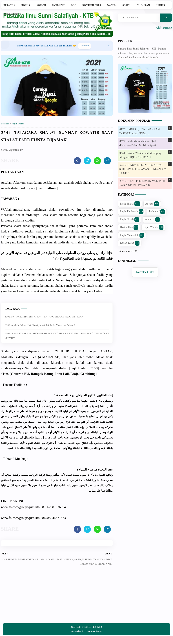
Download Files (145, 272)
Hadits (160, 5)
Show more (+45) (128, 251)
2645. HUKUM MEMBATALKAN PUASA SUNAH (27, 559)
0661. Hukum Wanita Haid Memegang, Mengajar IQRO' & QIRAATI (140, 155)
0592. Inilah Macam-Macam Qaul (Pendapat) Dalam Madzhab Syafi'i (137, 143)
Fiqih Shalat (130, 203)
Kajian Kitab (130, 242)
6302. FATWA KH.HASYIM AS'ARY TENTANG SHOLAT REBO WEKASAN (44, 317)
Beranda (9, 5)
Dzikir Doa (129, 227)
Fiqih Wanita (153, 227)
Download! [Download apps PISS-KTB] (84, 46)
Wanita (112, 5)
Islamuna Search (94, 631)
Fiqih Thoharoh (131, 211)
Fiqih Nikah (129, 219)
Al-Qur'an (143, 5)
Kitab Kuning (12, 14)
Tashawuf (58, 5)
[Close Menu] (109, 46)
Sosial (127, 5)
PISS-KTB (125, 41)
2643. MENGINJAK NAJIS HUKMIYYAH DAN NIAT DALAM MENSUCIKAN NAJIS (84, 561)
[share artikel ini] (77, 160)
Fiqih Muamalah (132, 235)
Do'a (74, 5)
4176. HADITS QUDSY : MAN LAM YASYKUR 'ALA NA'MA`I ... (139, 131)
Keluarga (152, 219)
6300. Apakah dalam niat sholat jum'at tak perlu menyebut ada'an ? (40, 325)
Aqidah (41, 5)
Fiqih (26, 5)
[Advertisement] (57, 597)
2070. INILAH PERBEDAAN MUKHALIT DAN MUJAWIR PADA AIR (142, 183)
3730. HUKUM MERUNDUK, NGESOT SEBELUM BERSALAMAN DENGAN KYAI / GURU (143, 169)
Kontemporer (91, 5)
